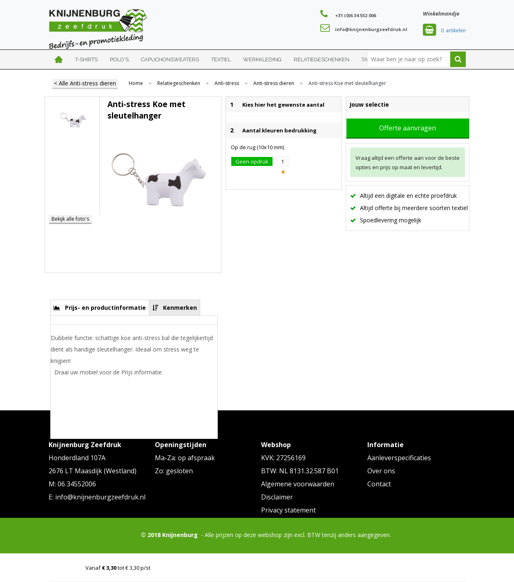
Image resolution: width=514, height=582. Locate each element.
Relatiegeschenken (321, 59)
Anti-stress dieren (273, 83)
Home (59, 59)
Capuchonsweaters (170, 59)
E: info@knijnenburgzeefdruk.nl (97, 496)
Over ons (381, 470)
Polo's (119, 59)
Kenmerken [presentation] (180, 307)
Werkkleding (262, 59)
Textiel (221, 59)
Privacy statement (288, 510)
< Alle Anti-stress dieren (85, 83)
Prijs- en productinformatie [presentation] (105, 307)
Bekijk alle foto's (70, 218)
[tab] (100, 308)
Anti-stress (227, 83)
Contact (379, 483)
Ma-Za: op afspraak (185, 457)
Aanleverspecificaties (399, 457)
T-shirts (86, 59)
